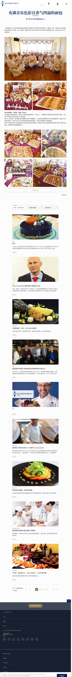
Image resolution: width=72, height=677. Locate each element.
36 (40, 589)
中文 (42, 5)
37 (43, 589)
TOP (69, 600)
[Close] (70, 674)
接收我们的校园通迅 (35, 606)
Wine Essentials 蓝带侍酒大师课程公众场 (26, 287)
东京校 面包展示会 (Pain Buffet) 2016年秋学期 (29, 574)
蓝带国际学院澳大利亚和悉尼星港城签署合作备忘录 (28, 370)
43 (53, 589)
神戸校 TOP (35, 190)
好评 (13, 245)
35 (36, 589)
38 (47, 589)
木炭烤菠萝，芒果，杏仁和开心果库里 (24, 329)
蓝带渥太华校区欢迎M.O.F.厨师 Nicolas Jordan (28, 449)
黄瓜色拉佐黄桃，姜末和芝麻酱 (22, 491)
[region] (36, 674)
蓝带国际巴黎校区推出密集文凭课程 (23, 532)
